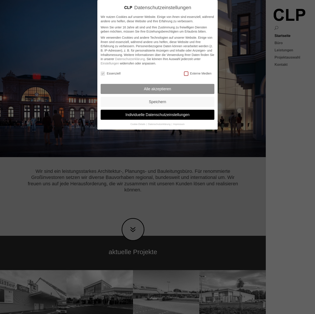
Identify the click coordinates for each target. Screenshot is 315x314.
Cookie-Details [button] (138, 119)
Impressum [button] (179, 119)
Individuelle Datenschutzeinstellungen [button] (158, 110)
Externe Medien (198, 69)
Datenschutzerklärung (130, 54)
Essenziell (111, 69)
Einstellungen (110, 59)
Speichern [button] (157, 97)
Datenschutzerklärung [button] (159, 119)
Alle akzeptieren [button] (157, 84)
